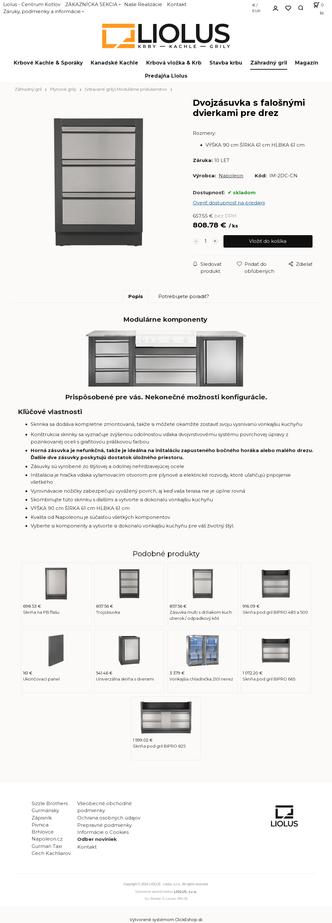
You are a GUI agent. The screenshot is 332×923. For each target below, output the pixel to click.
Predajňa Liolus (166, 76)
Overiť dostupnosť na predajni (229, 203)
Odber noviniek (97, 839)
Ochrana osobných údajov (108, 818)
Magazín (306, 63)
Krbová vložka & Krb (173, 63)
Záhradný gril (268, 63)
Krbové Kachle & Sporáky (48, 63)
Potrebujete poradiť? (183, 296)
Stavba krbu (225, 63)
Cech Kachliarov (51, 853)
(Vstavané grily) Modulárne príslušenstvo (126, 89)
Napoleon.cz (47, 839)
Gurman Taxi (47, 846)
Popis (135, 296)
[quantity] (205, 241)
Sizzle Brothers (50, 803)
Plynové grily (63, 89)
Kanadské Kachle (114, 63)
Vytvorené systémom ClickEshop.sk (166, 919)
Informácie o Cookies (103, 832)
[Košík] (316, 8)
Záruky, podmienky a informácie (42, 11)
